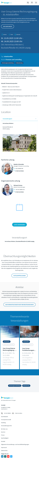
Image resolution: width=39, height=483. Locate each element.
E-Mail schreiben (19, 171)
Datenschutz (4, 450)
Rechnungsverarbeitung (7, 63)
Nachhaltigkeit (4, 438)
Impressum (4, 447)
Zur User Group (7, 26)
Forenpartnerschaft (6, 419)
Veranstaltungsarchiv (6, 425)
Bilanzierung (19, 63)
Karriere (3, 432)
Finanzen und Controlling (13, 59)
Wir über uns (4, 429)
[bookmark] (4, 34)
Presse (2, 435)
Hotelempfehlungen (19, 275)
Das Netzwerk (4, 416)
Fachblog (3, 422)
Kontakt (3, 441)
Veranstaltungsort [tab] (7, 118)
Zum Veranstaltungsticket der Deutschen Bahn (19, 304)
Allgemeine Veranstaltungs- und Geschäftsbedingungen (15, 444)
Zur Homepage (10, 2)
